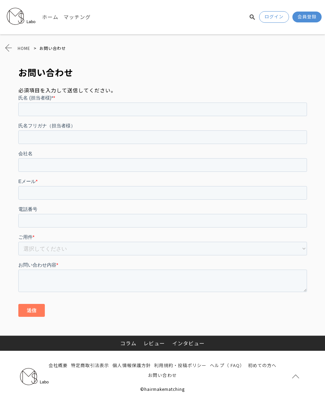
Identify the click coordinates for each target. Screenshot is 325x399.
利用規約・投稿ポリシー (180, 365)
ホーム (50, 16)
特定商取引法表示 (90, 365)
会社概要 (58, 365)
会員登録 (307, 16)
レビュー (154, 343)
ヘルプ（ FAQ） (227, 365)
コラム (128, 343)
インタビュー (188, 343)
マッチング (77, 16)
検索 (252, 17)
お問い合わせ (162, 375)
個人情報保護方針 (131, 365)
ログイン (274, 16)
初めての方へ (262, 365)
